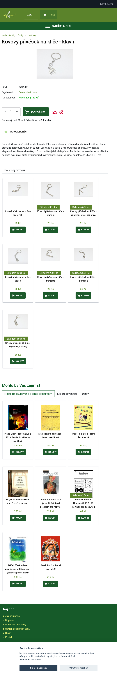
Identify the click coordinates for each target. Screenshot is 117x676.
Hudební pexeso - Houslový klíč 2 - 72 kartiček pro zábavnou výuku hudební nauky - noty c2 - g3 (83, 507)
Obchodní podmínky (15, 624)
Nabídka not (58, 26)
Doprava (9, 620)
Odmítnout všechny (78, 668)
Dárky (85, 393)
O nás (8, 633)
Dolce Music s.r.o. (28, 92)
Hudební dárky (9, 35)
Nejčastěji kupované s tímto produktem (28, 393)
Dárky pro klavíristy (27, 35)
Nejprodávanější (67, 393)
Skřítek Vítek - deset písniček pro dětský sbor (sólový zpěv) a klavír (17, 569)
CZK (31, 14)
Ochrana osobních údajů (17, 628)
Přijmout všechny (38, 668)
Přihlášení (107, 4)
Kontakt (9, 637)
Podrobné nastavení (30, 659)
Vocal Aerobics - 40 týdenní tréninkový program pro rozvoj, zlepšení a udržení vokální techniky (50, 507)
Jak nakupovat (12, 616)
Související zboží (14, 170)
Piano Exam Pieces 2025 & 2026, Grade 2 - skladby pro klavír (17, 437)
